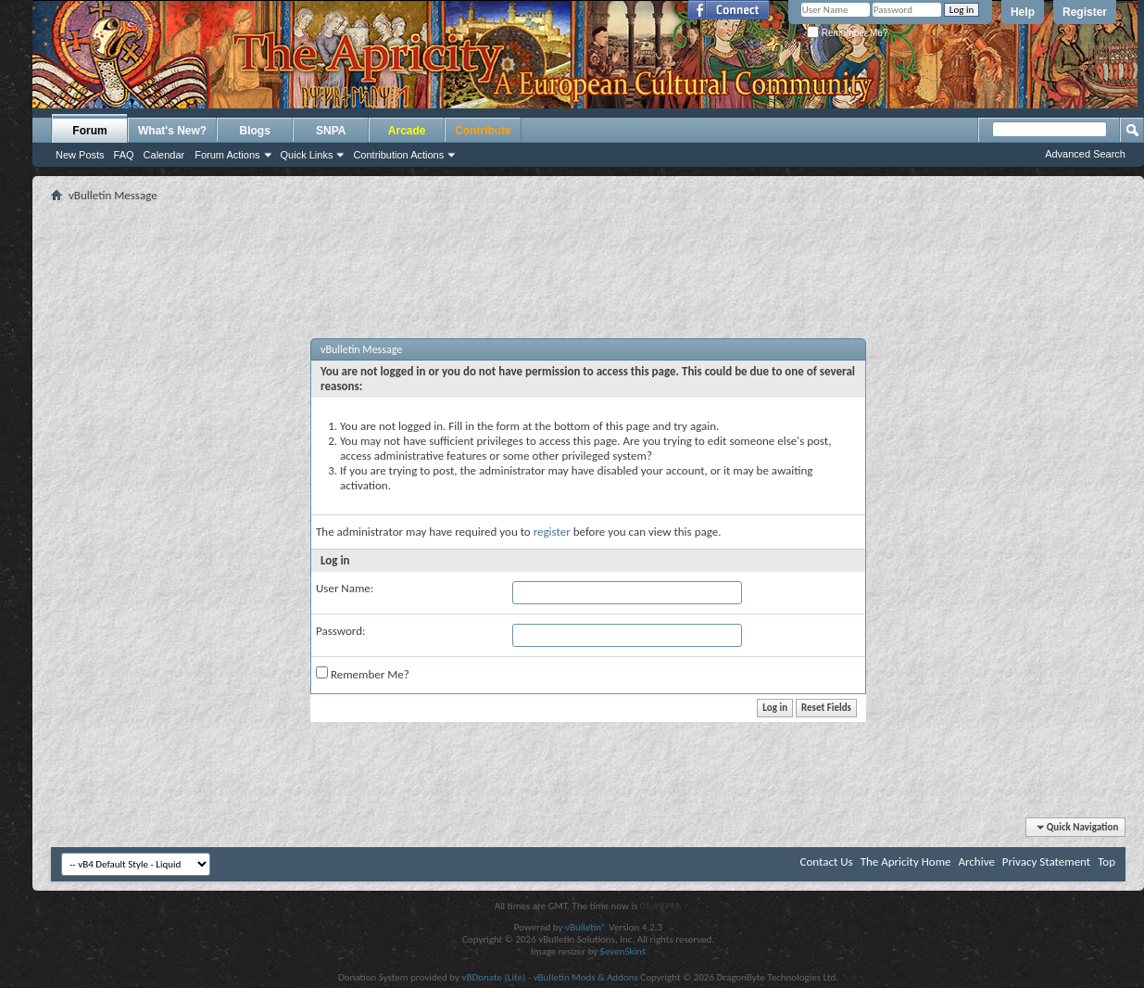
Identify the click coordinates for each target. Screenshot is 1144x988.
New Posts (80, 154)
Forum (89, 130)
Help (1023, 12)
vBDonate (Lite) (493, 977)
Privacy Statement (1046, 861)
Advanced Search (1085, 153)
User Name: (344, 588)
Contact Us (826, 861)
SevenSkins (623, 951)
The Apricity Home (906, 861)
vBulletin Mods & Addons (586, 977)
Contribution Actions (398, 154)
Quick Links (307, 154)
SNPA (331, 130)
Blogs (255, 130)
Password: (340, 631)
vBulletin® (586, 927)
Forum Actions (227, 154)
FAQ (124, 154)
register (552, 531)
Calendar (164, 154)
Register (1084, 12)
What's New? (172, 130)
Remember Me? (847, 33)
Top (1106, 861)
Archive (976, 861)
